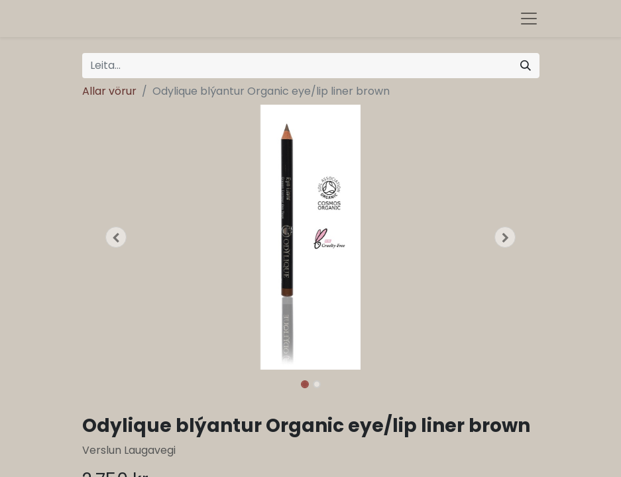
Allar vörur (109, 91)
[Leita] (525, 65)
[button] (116, 237)
